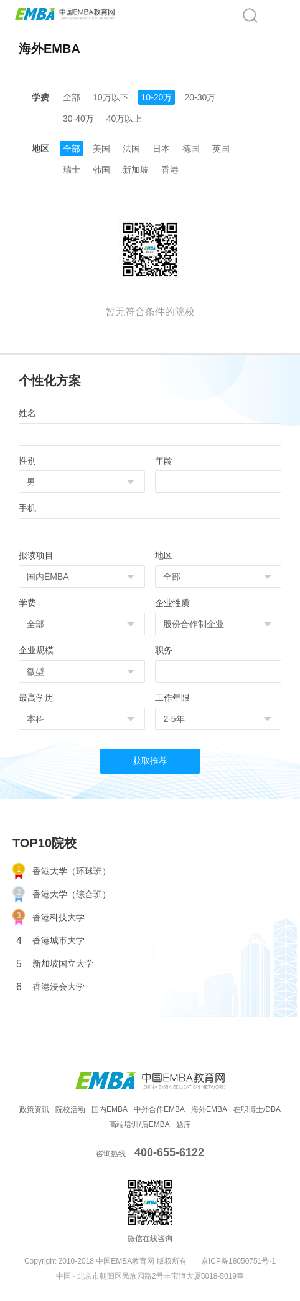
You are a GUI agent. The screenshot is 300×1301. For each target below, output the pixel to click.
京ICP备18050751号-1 (238, 1261)
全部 (71, 97)
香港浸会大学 (50, 986)
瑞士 (71, 170)
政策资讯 (34, 1109)
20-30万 (199, 97)
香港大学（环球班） (61, 871)
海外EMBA (209, 1109)
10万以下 (111, 97)
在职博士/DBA (257, 1109)
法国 (131, 148)
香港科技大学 (48, 917)
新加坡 (136, 170)
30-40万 (78, 119)
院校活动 (70, 1109)
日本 (161, 148)
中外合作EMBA (159, 1109)
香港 (170, 170)
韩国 (101, 170)
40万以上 (124, 119)
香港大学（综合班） (61, 894)
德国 (191, 148)
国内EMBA (109, 1109)
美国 (101, 148)
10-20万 (156, 97)
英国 (221, 148)
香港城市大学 (50, 940)
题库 (183, 1124)
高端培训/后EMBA (139, 1124)
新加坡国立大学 (54, 963)
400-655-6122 (169, 1152)
